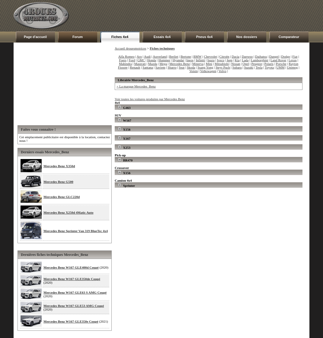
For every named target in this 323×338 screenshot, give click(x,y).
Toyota (269, 67)
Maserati (140, 63)
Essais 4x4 (162, 37)
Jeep (230, 60)
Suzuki (248, 67)
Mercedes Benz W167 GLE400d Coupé (71, 267)
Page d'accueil (35, 37)
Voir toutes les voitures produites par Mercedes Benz (150, 99)
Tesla (259, 67)
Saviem (160, 67)
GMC (141, 60)
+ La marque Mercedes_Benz (136, 86)
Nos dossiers (246, 37)
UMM (280, 67)
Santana (147, 67)
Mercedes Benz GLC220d (61, 197)
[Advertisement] (199, 15)
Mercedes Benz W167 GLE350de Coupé (71, 279)
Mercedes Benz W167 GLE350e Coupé (70, 321)
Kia (237, 60)
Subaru (237, 67)
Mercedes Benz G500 (58, 181)
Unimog (292, 67)
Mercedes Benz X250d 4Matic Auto (68, 212)
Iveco (220, 60)
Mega (163, 63)
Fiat (294, 56)
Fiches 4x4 (119, 37)
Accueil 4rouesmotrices (130, 48)
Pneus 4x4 (204, 37)
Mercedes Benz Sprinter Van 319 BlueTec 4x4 (75, 231)
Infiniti (200, 60)
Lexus (293, 60)
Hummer (164, 60)
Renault (135, 67)
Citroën (224, 56)
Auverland (160, 56)
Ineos (189, 60)
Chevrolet (210, 56)
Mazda (152, 63)
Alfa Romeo (126, 56)
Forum (77, 37)
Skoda (191, 67)
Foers (122, 60)
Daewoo (247, 56)
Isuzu (211, 60)
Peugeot (256, 63)
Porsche (281, 63)
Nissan (235, 63)
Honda (151, 60)
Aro (139, 56)
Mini (209, 63)
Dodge (285, 56)
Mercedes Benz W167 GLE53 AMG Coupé (73, 306)
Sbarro (172, 67)
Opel (245, 63)
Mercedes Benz (179, 63)
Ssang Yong (205, 67)
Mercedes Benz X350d (59, 166)
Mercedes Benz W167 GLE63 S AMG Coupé (75, 292)
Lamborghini (259, 60)
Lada (245, 60)
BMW (197, 56)
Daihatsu (261, 56)
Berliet (173, 56)
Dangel (274, 56)
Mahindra (125, 63)
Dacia (235, 56)
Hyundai (178, 60)
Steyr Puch (223, 67)
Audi (147, 56)
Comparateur (289, 37)
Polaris (269, 63)
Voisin (193, 71)
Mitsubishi (222, 63)
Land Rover (278, 60)
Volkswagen (208, 71)
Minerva (197, 63)
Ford (132, 60)
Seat (181, 67)
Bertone (186, 56)
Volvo (222, 71)
